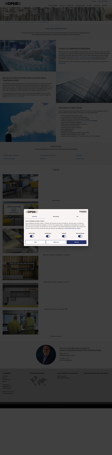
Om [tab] (77, 216)
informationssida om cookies (73, 228)
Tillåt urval (56, 242)
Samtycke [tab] (34, 216)
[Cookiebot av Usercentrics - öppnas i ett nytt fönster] (80, 212)
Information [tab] (56, 216)
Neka (35, 242)
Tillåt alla (76, 242)
